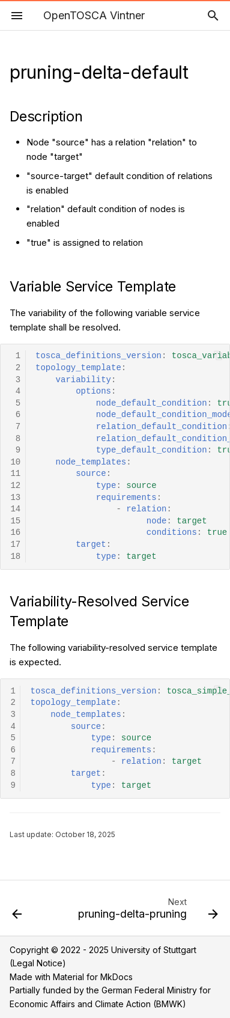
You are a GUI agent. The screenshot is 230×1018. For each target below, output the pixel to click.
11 (15, 474)
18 (15, 556)
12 (15, 486)
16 (15, 532)
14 (15, 509)
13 (15, 498)
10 (15, 462)
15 (15, 521)
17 (15, 544)
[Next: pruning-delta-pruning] (146, 911)
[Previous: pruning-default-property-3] (17, 911)
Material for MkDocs (93, 977)
